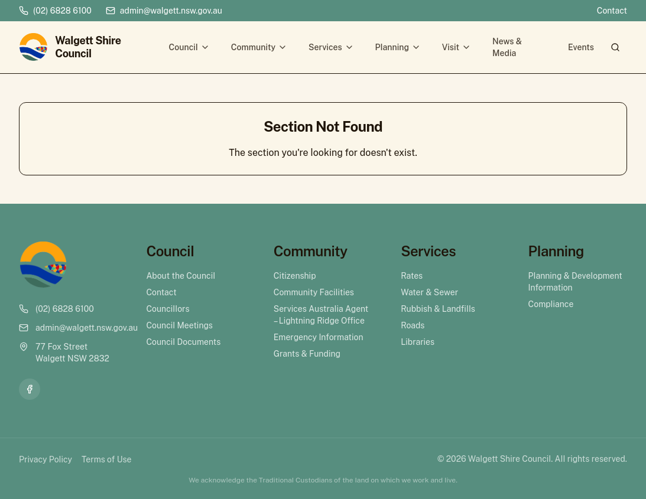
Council (189, 47)
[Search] (615, 47)
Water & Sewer (429, 292)
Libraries (417, 342)
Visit (456, 47)
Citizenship (295, 276)
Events (581, 47)
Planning (398, 47)
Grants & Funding (307, 353)
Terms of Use (106, 459)
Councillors (167, 309)
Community (259, 47)
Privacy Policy (45, 459)
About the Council (180, 276)
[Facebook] (29, 389)
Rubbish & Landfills (438, 309)
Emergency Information (318, 337)
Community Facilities (314, 292)
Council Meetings (179, 325)
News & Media (507, 47)
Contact (612, 10)
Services (331, 47)
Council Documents (183, 342)
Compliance (551, 304)
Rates (412, 276)
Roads (412, 325)
